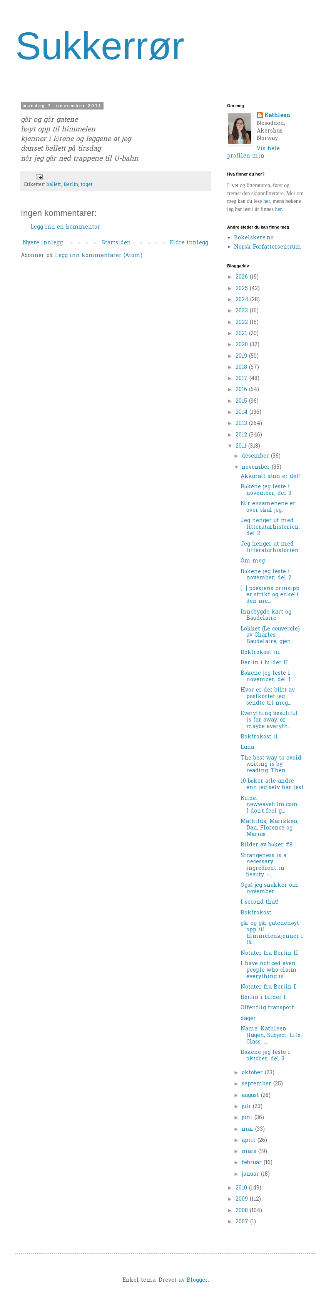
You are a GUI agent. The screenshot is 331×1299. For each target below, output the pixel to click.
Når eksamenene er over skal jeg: (268, 507)
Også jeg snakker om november (269, 888)
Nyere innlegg (43, 243)
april (249, 1140)
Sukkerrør (99, 45)
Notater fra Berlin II (269, 953)
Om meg (253, 561)
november (257, 467)
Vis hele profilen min (253, 153)
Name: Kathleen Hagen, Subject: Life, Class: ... (271, 1035)
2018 (242, 367)
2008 (243, 1211)
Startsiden (116, 243)
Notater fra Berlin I (268, 987)
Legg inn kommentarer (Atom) (98, 256)
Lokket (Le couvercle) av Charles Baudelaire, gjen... (271, 635)
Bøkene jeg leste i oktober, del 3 (265, 1055)
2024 (243, 300)
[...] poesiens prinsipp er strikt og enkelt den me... (270, 595)
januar (251, 1174)
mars (250, 1152)
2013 (242, 424)
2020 (243, 345)
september (257, 1084)
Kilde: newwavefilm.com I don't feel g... (271, 805)
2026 (243, 277)
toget (86, 184)
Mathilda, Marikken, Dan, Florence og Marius (270, 828)
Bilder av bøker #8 (267, 845)
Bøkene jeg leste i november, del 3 (266, 490)
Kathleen (277, 116)
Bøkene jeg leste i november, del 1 (266, 676)
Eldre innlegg (189, 243)
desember (256, 456)
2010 (242, 1188)
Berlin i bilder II (264, 663)
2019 (242, 356)
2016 (242, 390)
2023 (243, 311)
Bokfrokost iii (260, 653)
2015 (242, 401)
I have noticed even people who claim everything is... (269, 970)
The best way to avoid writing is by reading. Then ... (271, 764)
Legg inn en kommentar (65, 227)
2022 (243, 323)
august (251, 1096)
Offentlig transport (267, 1008)
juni (248, 1118)
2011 (242, 446)
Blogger (197, 1280)
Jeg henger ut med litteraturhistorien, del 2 (270, 527)
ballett (54, 184)
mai (248, 1129)
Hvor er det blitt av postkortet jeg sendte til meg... (268, 696)
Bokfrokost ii (259, 737)
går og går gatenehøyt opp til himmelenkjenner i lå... (272, 933)
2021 (242, 334)
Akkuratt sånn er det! (270, 477)
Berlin (71, 184)
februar (253, 1163)
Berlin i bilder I (263, 998)
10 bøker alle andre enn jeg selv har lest (272, 784)
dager (248, 1019)
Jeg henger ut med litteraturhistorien (270, 547)
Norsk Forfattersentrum (267, 247)
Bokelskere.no (254, 238)
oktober (253, 1073)
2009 (243, 1199)
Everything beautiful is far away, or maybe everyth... (269, 720)
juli (247, 1107)
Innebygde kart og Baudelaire (266, 615)
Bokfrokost (256, 913)
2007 (243, 1222)
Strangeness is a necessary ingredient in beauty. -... (263, 865)
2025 (243, 289)
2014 (242, 412)
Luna (247, 747)
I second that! (259, 902)
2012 (242, 435)
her (266, 201)
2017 (242, 379)
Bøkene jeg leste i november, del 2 (266, 575)
